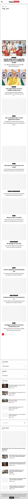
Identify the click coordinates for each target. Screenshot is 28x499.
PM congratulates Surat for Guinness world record (14, 89)
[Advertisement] (14, 25)
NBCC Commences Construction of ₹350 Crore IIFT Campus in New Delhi (17, 479)
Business (9, 191)
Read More (17, 497)
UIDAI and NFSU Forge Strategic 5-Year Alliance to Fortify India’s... (16, 407)
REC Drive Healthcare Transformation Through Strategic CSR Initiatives (17, 486)
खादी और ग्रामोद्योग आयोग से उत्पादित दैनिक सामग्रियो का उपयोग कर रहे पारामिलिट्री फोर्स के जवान (14, 61)
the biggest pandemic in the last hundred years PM (14, 326)
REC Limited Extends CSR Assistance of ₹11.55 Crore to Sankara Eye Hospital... (17, 455)
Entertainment (15, 295)
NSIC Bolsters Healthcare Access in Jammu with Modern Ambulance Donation (16, 471)
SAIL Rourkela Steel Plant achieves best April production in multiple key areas (17, 463)
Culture (11, 295)
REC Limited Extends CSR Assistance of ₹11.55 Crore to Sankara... (17, 393)
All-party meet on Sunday (14, 217)
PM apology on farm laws (14, 244)
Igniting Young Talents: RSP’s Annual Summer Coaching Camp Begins (17, 400)
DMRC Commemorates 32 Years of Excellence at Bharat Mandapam (17, 415)
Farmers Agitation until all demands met (14, 270)
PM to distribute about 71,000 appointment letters (14, 119)
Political (14, 163)
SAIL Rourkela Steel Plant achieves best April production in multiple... (17, 385)
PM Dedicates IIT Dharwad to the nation (14, 166)
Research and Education (16, 191)
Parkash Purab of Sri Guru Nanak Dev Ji (14, 298)
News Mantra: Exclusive (14, 241)
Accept (11, 497)
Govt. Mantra (14, 57)
